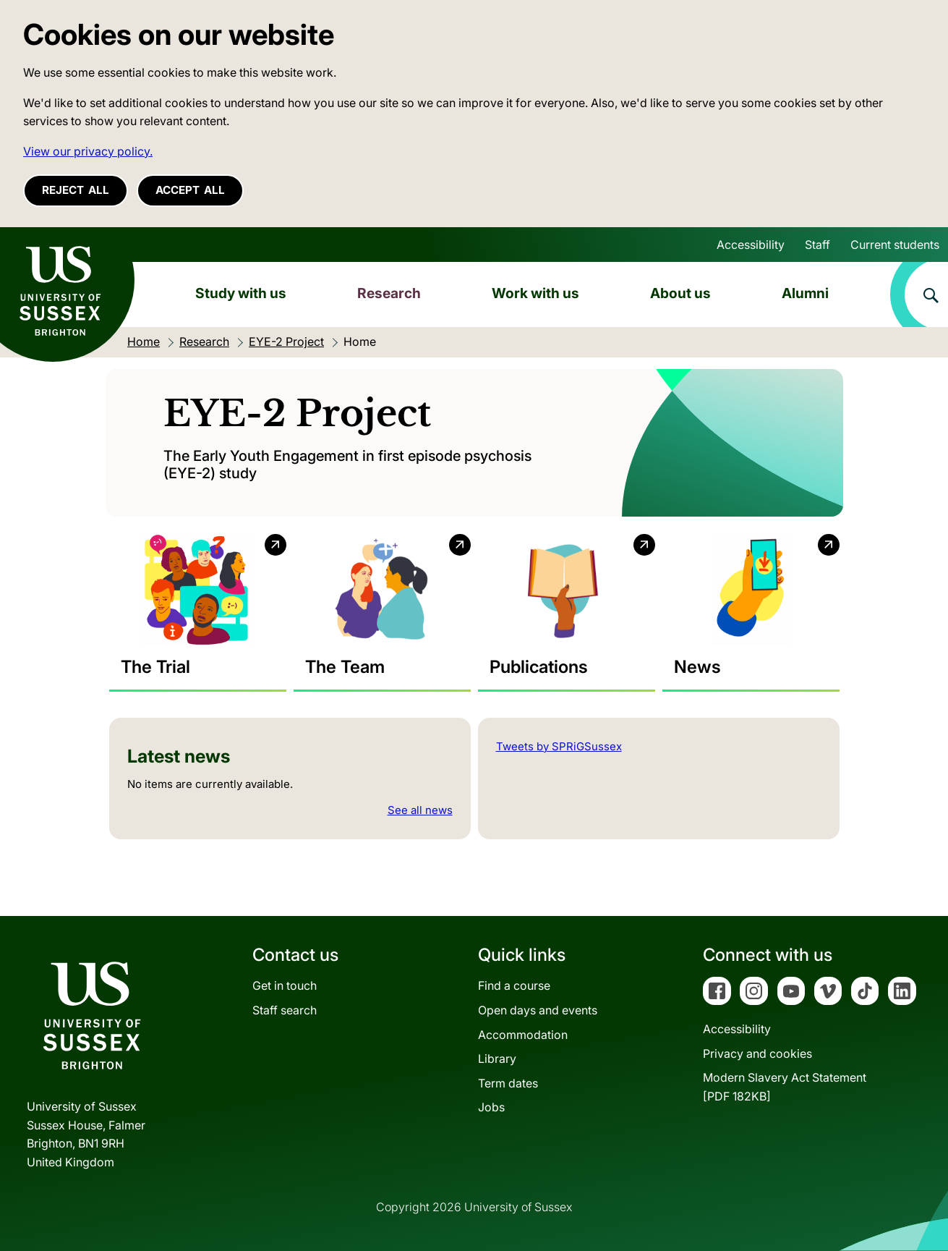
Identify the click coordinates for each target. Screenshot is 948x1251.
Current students (894, 244)
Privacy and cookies (757, 1053)
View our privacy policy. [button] (88, 151)
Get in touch (284, 985)
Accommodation (523, 1034)
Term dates (508, 1083)
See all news (420, 810)
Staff (817, 244)
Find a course (514, 985)
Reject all (75, 190)
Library (497, 1058)
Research (389, 293)
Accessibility (751, 244)
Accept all (190, 190)
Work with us (535, 293)
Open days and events (537, 1010)
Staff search (284, 1010)
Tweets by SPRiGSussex (559, 746)
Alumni (805, 293)
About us (680, 293)
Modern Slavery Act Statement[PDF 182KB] (784, 1086)
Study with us (240, 293)
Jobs (491, 1107)
